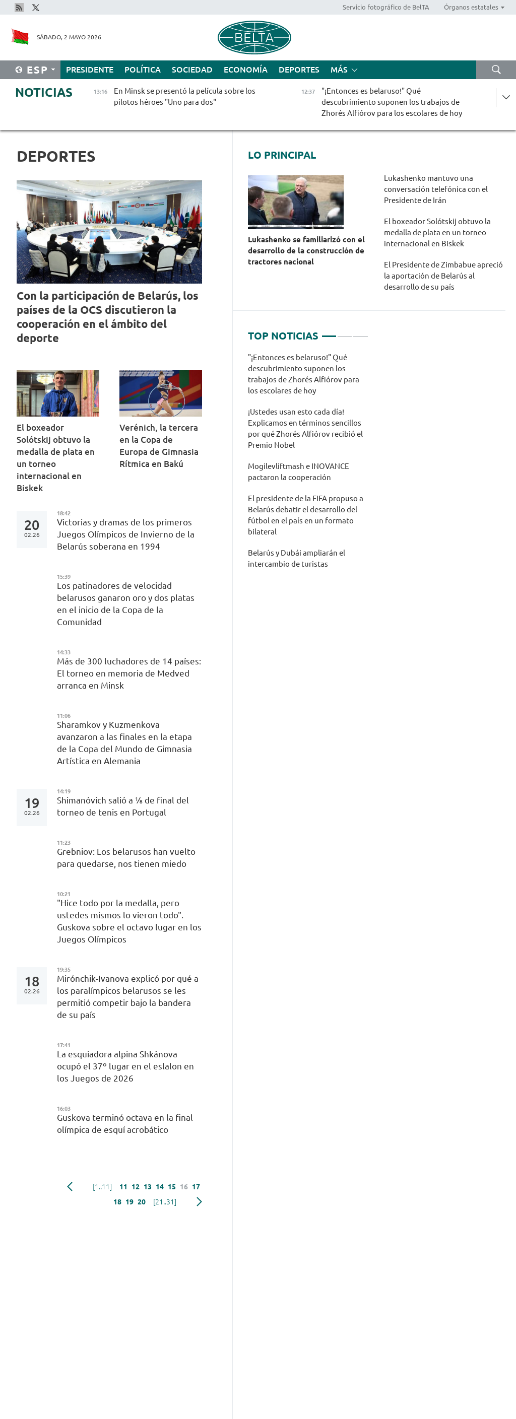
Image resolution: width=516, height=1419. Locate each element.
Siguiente (199, 1201)
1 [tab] (329, 332)
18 (117, 1202)
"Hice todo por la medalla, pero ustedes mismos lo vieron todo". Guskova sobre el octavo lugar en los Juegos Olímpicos (129, 921)
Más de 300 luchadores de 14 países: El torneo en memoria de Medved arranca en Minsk (129, 673)
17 (196, 1187)
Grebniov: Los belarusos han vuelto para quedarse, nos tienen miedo (126, 857)
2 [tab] (345, 332)
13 (148, 1187)
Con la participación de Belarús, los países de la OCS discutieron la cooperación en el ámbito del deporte (108, 316)
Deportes (299, 69)
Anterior (70, 1186)
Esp (37, 70)
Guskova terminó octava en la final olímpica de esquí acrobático (125, 1123)
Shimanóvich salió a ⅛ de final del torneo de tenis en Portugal (123, 806)
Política (142, 69)
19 (129, 1202)
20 (142, 1202)
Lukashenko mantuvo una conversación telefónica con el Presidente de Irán (436, 189)
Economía (246, 69)
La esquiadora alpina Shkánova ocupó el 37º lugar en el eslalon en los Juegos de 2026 (125, 1066)
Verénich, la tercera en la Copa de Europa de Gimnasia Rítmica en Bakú (159, 445)
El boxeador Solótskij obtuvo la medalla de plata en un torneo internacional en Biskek (56, 458)
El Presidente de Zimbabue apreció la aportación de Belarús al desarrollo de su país (443, 275)
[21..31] (164, 1202)
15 (172, 1187)
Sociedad (192, 69)
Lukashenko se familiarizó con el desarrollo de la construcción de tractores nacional (306, 250)
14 (160, 1187)
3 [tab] (360, 332)
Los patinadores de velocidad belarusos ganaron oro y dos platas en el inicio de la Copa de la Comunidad (126, 604)
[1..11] (102, 1187)
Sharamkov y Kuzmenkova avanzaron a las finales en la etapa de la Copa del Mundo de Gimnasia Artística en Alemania (124, 743)
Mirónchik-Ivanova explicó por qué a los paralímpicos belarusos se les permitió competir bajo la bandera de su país (128, 997)
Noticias (44, 92)
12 (136, 1187)
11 (123, 1187)
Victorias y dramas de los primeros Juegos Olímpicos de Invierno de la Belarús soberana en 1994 (126, 534)
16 (184, 1187)
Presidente (89, 69)
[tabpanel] (308, 466)
